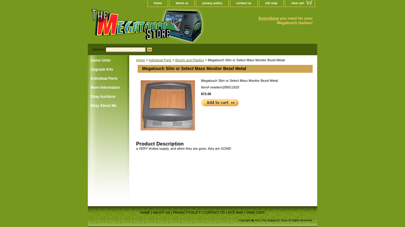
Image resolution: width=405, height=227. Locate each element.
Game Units (101, 60)
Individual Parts (160, 60)
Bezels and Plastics (189, 60)
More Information (105, 87)
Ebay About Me (103, 106)
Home (140, 60)
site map (271, 3)
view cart (297, 3)
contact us (243, 3)
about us (182, 3)
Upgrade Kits (102, 69)
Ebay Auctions (103, 96)
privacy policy (212, 3)
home (158, 3)
